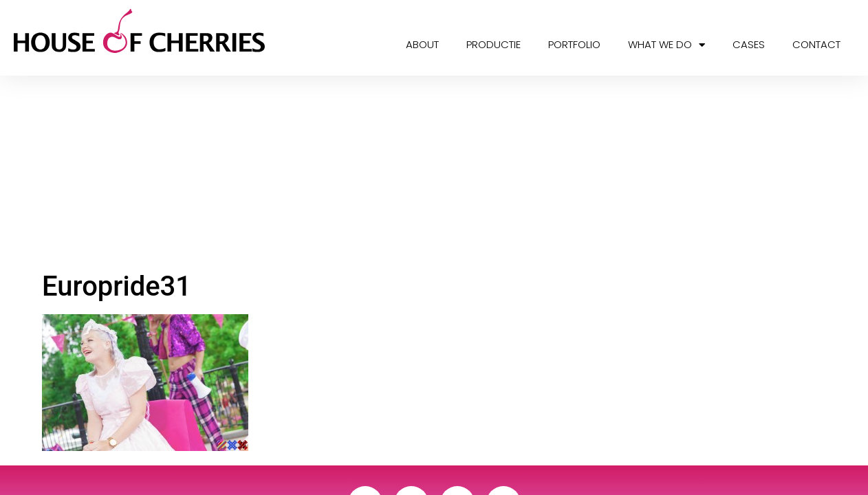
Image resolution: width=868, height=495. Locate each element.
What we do (666, 45)
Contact (816, 44)
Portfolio (574, 44)
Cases (749, 44)
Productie (493, 44)
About (422, 44)
